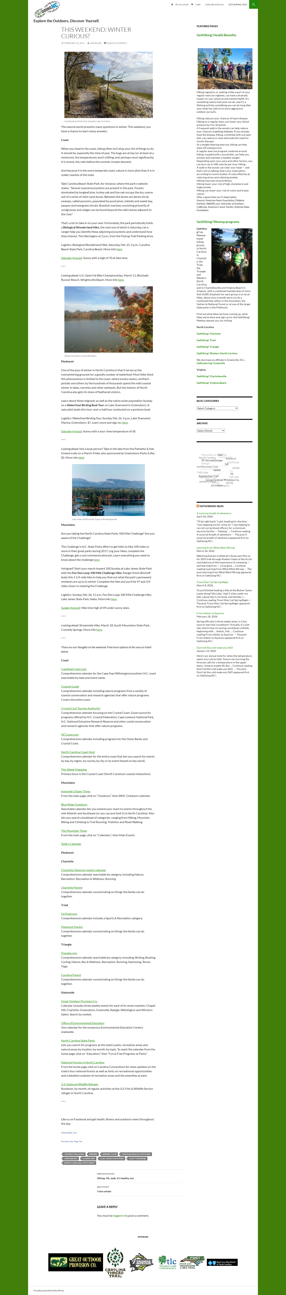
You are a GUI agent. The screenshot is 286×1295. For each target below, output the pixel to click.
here (119, 249)
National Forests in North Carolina (82, 1062)
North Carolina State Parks (78, 1040)
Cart (198, 4)
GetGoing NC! (47, 11)
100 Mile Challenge (74, 1154)
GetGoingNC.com (69, 1133)
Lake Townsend (137, 1158)
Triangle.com (69, 953)
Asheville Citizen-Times (75, 791)
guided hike (89, 1158)
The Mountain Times (74, 830)
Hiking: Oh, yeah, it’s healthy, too (140, 1176)
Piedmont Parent (72, 927)
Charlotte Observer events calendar (83, 870)
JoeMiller (95, 43)
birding (93, 1154)
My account (182, 4)
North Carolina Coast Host (78, 752)
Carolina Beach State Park (136, 1154)
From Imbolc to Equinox (210, 613)
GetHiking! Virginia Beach (211, 382)
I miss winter (140, 1189)
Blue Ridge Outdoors (74, 804)
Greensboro (71, 1158)
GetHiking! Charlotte (209, 333)
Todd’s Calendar (71, 843)
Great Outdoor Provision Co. (79, 1001)
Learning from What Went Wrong (216, 547)
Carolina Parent (71, 975)
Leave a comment (117, 43)
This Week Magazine (74, 769)
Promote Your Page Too (71, 1141)
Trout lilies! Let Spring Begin (212, 582)
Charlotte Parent (71, 887)
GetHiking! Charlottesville (211, 376)
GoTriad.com (69, 913)
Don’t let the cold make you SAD (215, 647)
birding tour (110, 1154)
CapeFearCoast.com (73, 669)
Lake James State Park (112, 1158)
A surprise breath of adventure (214, 513)
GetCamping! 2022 (238, 4)
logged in (118, 1215)
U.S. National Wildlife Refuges (79, 1084)
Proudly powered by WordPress (49, 1290)
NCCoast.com (70, 734)
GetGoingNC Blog (212, 506)
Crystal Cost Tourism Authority (80, 708)
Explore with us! (214, 4)
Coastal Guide (70, 686)
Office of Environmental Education (82, 1023)
